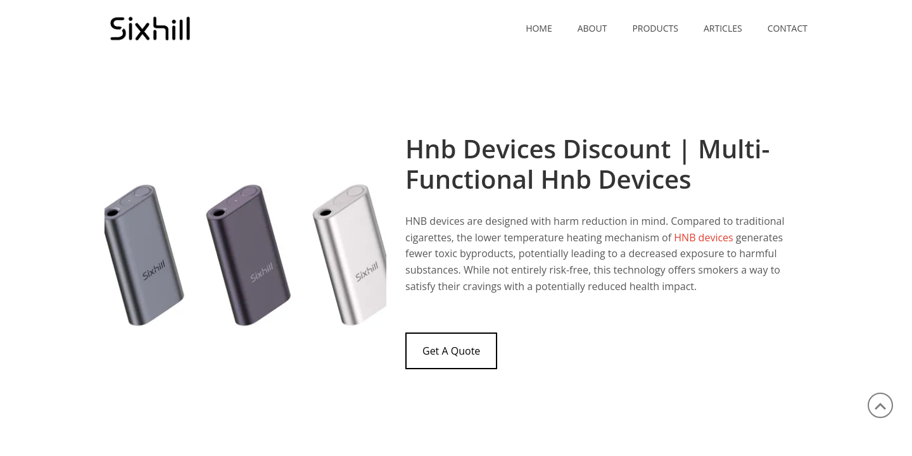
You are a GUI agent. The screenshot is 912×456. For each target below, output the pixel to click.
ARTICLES (723, 28)
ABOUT (592, 28)
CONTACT (788, 28)
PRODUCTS (655, 28)
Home (539, 28)
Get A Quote (451, 351)
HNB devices (703, 237)
